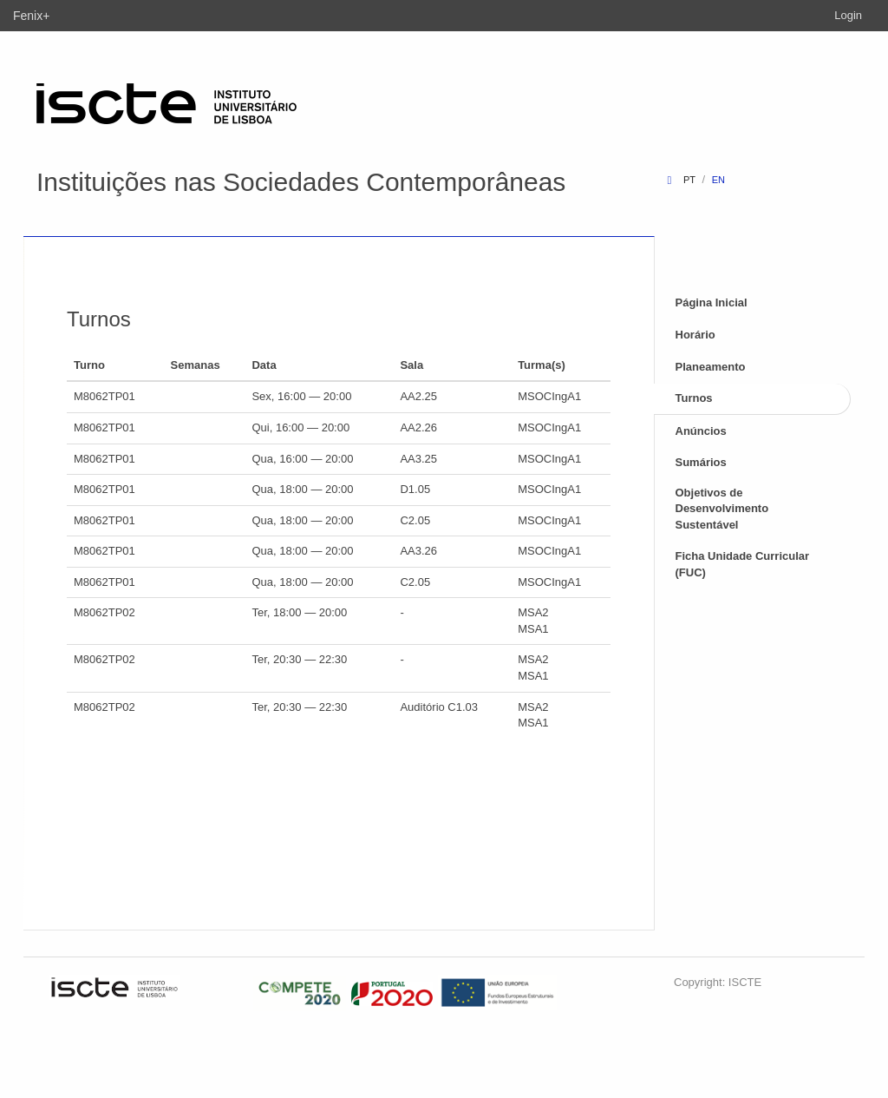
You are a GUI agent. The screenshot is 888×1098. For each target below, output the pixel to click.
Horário (695, 334)
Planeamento (711, 366)
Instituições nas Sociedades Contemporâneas (300, 182)
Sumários (701, 462)
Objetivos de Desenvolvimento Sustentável (722, 508)
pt (689, 179)
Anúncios (701, 430)
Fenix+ (31, 16)
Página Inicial (712, 302)
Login (848, 15)
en (718, 179)
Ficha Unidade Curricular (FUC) (743, 564)
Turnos (694, 397)
